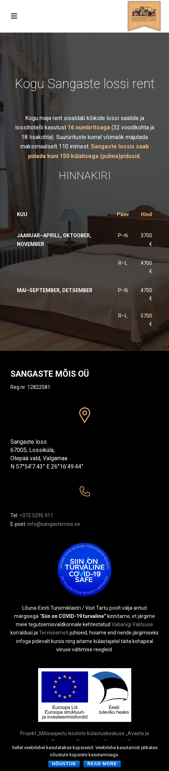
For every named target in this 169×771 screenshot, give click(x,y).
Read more (102, 763)
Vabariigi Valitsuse (132, 624)
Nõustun (64, 763)
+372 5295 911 (36, 515)
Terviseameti (54, 633)
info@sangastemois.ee (53, 524)
